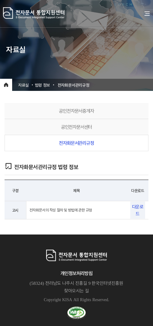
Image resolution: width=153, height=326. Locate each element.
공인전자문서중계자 (76, 111)
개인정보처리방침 (76, 273)
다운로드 (138, 210)
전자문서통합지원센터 (72, 13)
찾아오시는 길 (76, 290)
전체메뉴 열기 (147, 14)
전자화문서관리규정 (76, 143)
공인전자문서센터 (76, 127)
